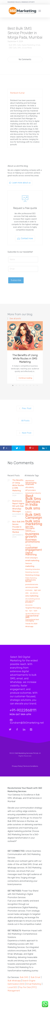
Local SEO (12, 987)
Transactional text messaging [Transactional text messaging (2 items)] (32, 620)
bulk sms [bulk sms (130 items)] (32, 508)
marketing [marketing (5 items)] (29, 566)
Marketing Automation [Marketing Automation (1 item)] (32, 569)
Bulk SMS (12, 45)
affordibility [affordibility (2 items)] (29, 487)
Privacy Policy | (17, 766)
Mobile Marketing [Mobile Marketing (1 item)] (31, 578)
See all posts (15, 319)
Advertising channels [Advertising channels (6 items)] (30, 483)
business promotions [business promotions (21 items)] (32, 540)
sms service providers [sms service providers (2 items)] (29, 601)
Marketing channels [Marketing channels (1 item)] (32, 572)
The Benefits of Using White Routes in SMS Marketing (25, 358)
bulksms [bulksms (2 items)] (28, 512)
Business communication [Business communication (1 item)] (30, 530)
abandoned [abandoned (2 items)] (29, 481)
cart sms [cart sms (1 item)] (28, 545)
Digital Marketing (28, 45)
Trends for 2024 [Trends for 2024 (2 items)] (31, 624)
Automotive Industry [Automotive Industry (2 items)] (33, 493)
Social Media (27, 48)
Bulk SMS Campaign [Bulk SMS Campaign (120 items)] (33, 516)
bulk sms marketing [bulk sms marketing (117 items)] (33, 522)
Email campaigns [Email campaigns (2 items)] (31, 558)
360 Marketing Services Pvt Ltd (26, 753)
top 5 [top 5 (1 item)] (30, 611)
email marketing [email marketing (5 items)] (32, 561)
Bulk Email (35, 977)
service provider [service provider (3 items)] (31, 587)
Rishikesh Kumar (17, 93)
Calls (19, 45)
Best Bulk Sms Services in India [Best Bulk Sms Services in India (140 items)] (33, 500)
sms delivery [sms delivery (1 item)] (34, 593)
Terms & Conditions (30, 766)
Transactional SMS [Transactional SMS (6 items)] (31, 616)
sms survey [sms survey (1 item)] (28, 605)
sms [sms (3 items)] (26, 593)
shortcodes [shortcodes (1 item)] (28, 590)
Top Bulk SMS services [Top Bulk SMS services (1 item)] (32, 614)
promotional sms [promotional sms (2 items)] (31, 584)
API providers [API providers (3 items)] (30, 490)
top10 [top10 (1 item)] (35, 611)
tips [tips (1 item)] (26, 611)
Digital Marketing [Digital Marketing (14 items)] (31, 553)
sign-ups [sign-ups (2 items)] (37, 590)
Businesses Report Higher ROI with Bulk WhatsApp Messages (18, 506)
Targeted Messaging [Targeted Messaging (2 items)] (33, 608)
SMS (19, 48)
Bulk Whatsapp (14, 980)
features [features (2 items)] (28, 563)
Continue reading (25, 378)
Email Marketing (33, 984)
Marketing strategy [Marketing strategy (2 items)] (32, 575)
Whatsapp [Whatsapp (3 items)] (29, 626)
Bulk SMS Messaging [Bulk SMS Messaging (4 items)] (29, 527)
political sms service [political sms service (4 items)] (30, 581)
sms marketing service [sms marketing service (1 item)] (32, 599)
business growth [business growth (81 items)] (32, 535)
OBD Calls (13, 48)
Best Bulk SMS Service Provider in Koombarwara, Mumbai (18, 527)
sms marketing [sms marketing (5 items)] (31, 596)
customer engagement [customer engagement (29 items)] (33, 548)
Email (38, 45)
